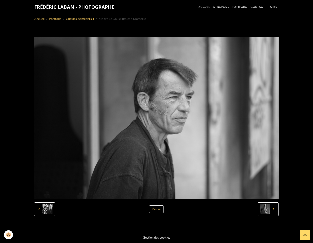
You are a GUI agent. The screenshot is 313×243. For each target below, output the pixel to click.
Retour (156, 209)
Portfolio (239, 7)
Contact (258, 7)
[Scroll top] (305, 235)
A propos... (221, 7)
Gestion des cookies (156, 237)
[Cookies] (8, 234)
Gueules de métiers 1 (80, 18)
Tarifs (272, 7)
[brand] (74, 7)
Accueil (204, 7)
